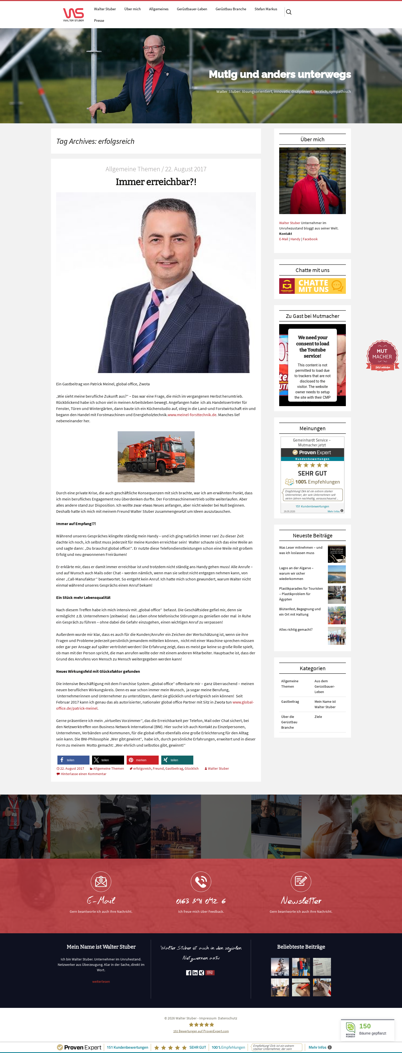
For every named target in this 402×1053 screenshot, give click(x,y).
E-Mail (283, 239)
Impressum (208, 1018)
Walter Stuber (105, 8)
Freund (158, 768)
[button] (73, 760)
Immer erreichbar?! (156, 182)
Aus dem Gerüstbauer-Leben (325, 686)
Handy (295, 239)
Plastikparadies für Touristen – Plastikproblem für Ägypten (301, 593)
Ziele (318, 716)
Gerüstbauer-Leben (192, 8)
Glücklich (192, 768)
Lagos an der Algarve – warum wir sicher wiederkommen (296, 573)
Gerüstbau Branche (231, 8)
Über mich (132, 8)
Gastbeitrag (174, 768)
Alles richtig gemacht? (296, 629)
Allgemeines (158, 8)
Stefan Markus (266, 8)
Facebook (310, 239)
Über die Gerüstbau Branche (289, 722)
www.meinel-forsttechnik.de (192, 414)
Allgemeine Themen (108, 768)
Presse (99, 20)
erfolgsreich (142, 768)
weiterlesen (101, 981)
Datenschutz (227, 1018)
